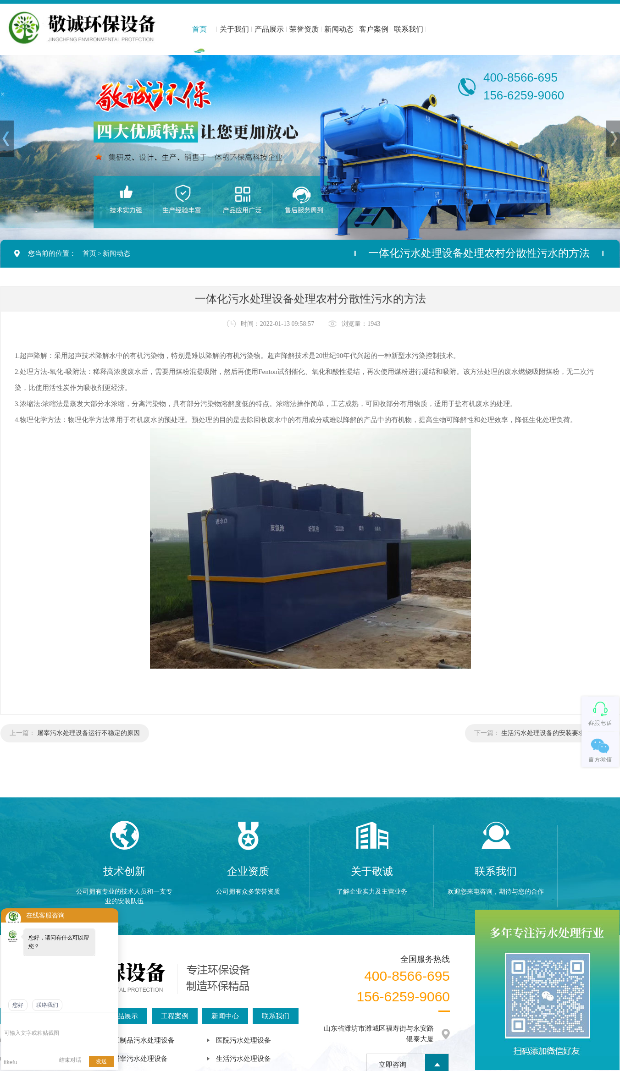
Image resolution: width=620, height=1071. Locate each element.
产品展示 (269, 29)
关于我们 (234, 29)
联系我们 (408, 29)
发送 (101, 1061)
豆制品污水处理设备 (144, 1040)
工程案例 (174, 1016)
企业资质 (248, 871)
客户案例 (373, 29)
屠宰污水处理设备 (140, 1058)
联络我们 (47, 1005)
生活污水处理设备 (243, 1058)
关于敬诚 (372, 871)
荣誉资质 (304, 29)
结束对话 (70, 1060)
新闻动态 (339, 29)
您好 (17, 1005)
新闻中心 (225, 1016)
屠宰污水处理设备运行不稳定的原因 (88, 733)
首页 (199, 29)
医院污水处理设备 (243, 1040)
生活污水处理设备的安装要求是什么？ (555, 733)
